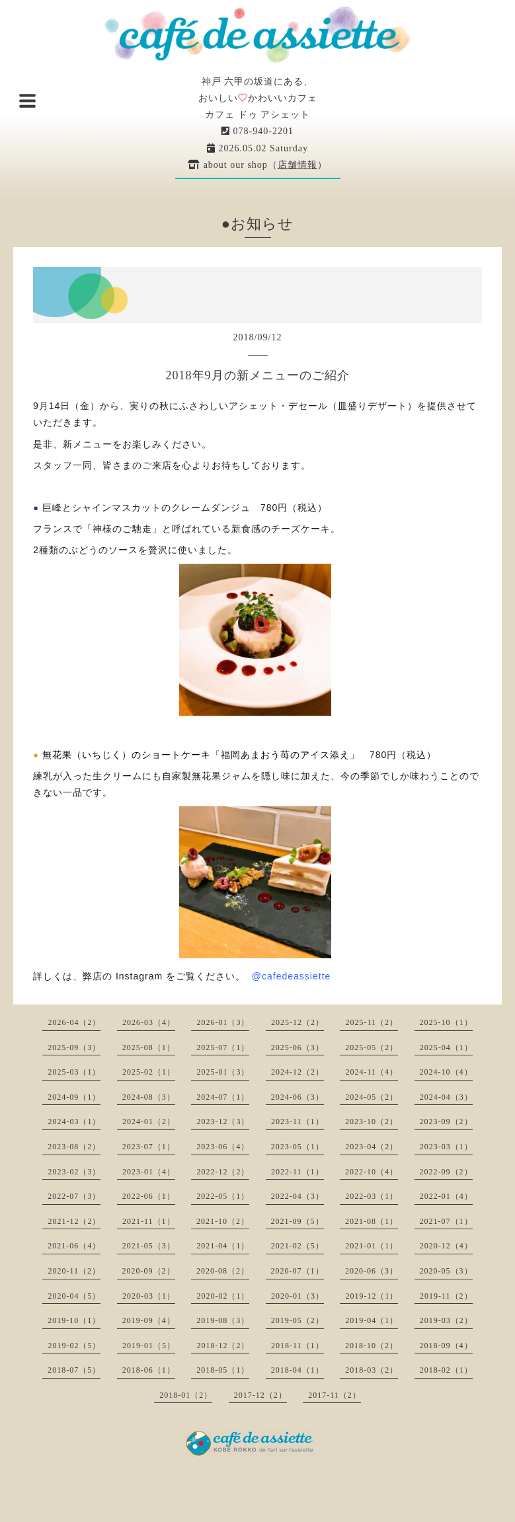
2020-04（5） (74, 1296)
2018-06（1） (148, 1370)
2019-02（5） (74, 1345)
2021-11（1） (148, 1221)
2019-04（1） (371, 1320)
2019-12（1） (371, 1296)
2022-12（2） (222, 1171)
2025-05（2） (371, 1047)
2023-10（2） (371, 1121)
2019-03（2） (446, 1320)
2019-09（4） (148, 1320)
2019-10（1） (74, 1320)
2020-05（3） (446, 1270)
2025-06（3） (297, 1047)
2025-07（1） (222, 1047)
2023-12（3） (222, 1121)
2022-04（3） (297, 1196)
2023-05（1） (297, 1146)
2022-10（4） (371, 1171)
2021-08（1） (371, 1221)
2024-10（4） (446, 1072)
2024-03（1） (74, 1121)
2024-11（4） (371, 1072)
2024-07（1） (222, 1097)
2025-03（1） (74, 1072)
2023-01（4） (148, 1171)
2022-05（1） (222, 1196)
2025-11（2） (371, 1022)
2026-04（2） (74, 1022)
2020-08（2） (222, 1270)
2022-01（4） (446, 1196)
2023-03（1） (446, 1146)
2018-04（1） (297, 1370)
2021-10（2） (222, 1221)
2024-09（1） (74, 1097)
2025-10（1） (446, 1022)
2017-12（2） (260, 1395)
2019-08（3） (222, 1320)
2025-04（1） (446, 1047)
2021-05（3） (148, 1245)
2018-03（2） (371, 1370)
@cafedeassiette (291, 976)
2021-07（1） (446, 1221)
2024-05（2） (371, 1097)
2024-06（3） (297, 1097)
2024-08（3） (148, 1097)
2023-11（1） (297, 1121)
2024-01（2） (148, 1121)
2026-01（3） (222, 1022)
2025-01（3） (222, 1072)
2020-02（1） (222, 1296)
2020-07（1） (297, 1270)
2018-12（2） (222, 1345)
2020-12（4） (446, 1245)
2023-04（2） (371, 1146)
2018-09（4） (446, 1345)
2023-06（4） (222, 1146)
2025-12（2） (297, 1022)
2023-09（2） (446, 1121)
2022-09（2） (446, 1171)
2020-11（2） (74, 1270)
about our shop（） (257, 165)
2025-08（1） (148, 1047)
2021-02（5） (297, 1245)
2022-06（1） (148, 1196)
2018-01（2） (185, 1395)
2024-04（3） (446, 1097)
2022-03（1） (371, 1196)
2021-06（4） (74, 1245)
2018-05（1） (222, 1370)
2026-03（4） (148, 1022)
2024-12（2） (297, 1072)
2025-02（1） (148, 1072)
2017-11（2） (334, 1395)
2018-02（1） (446, 1370)
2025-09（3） (74, 1047)
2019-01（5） (148, 1345)
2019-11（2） (446, 1296)
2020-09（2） (148, 1270)
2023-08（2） (74, 1146)
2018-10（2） (371, 1345)
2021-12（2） (74, 1221)
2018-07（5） (74, 1370)
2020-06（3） (371, 1270)
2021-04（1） (222, 1245)
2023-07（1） (148, 1146)
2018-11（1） (297, 1345)
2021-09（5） (297, 1221)
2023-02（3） (74, 1171)
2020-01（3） (297, 1296)
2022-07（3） (74, 1196)
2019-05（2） (297, 1320)
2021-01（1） (371, 1245)
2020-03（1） (148, 1296)
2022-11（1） (297, 1171)
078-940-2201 (257, 131)
